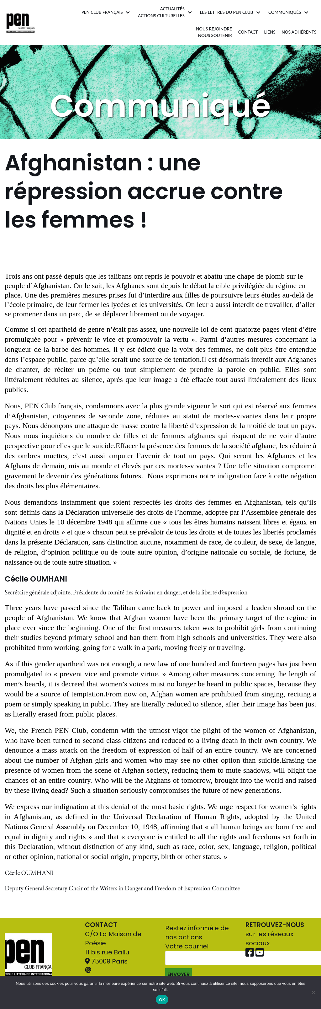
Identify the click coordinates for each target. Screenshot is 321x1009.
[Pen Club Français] (20, 22)
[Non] (313, 992)
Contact (248, 32)
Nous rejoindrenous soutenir (214, 32)
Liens (269, 32)
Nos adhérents (299, 32)
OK (162, 999)
